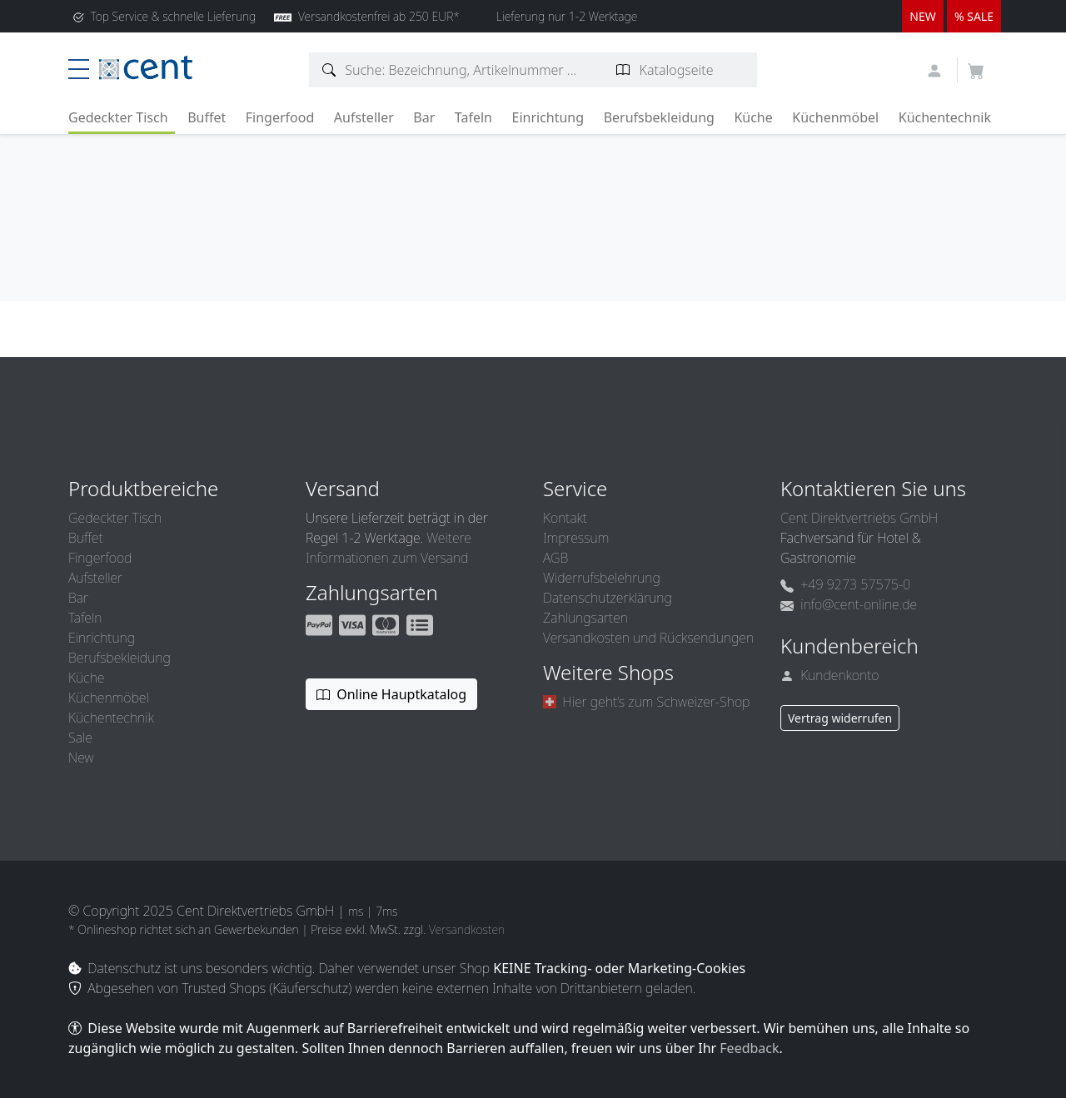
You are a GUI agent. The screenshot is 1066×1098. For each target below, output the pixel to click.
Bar (424, 117)
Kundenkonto (829, 675)
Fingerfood (280, 117)
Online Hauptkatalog (391, 694)
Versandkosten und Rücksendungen (648, 637)
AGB (555, 558)
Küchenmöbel (835, 117)
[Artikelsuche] (329, 70)
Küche (753, 117)
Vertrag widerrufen (840, 718)
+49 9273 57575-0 (845, 584)
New (80, 757)
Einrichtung (547, 117)
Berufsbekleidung (659, 117)
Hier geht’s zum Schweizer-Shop (646, 702)
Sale (80, 737)
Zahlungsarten (585, 618)
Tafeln (473, 117)
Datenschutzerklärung (607, 598)
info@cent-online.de (848, 604)
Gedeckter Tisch (118, 117)
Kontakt (565, 518)
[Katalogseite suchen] (623, 70)
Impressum (576, 538)
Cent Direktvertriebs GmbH (859, 518)
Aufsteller (364, 117)
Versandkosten (467, 929)
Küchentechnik (945, 117)
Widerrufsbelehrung (601, 578)
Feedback (749, 1048)
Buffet (206, 117)
